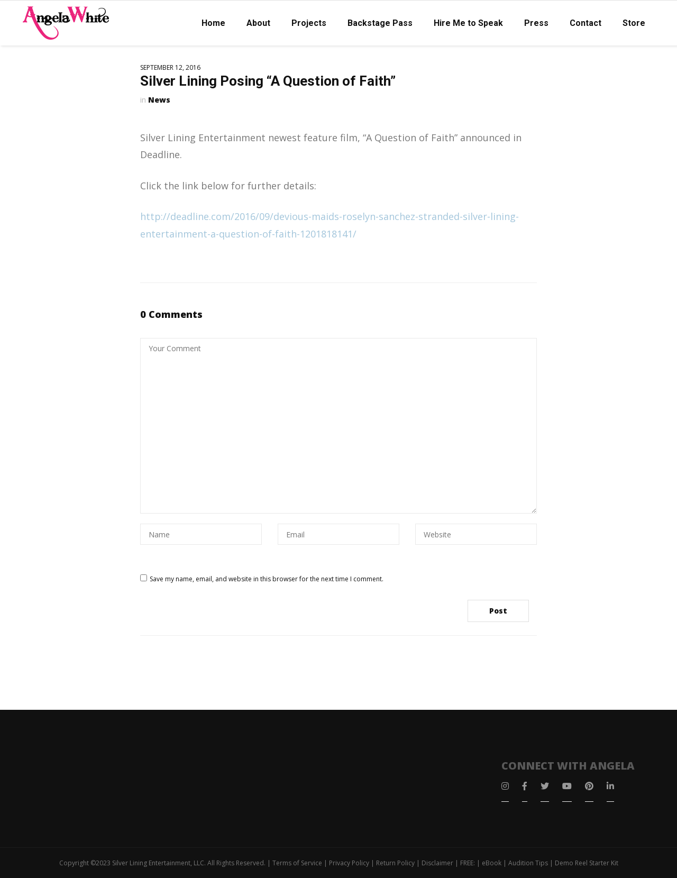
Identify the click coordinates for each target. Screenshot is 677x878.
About (258, 23)
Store (634, 23)
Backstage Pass (380, 23)
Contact (585, 23)
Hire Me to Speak (468, 23)
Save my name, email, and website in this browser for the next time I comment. (266, 578)
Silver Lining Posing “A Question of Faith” (268, 81)
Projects (308, 23)
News (159, 100)
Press (536, 23)
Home (213, 23)
